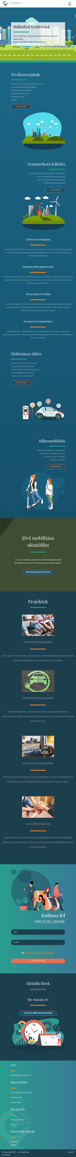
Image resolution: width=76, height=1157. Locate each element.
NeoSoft (70, 1152)
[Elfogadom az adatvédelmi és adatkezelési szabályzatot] (22, 953)
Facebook (14, 1142)
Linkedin (13, 1145)
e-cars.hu (14, 1125)
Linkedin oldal (15, 1102)
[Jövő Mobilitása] (19, 4)
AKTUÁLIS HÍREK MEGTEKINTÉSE (38, 1013)
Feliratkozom (38, 961)
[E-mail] (38, 942)
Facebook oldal (16, 1098)
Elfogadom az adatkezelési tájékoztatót (39, 953)
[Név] (38, 932)
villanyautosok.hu (17, 1120)
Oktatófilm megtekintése (38, 572)
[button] (34, 58)
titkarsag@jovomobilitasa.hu (21, 1093)
